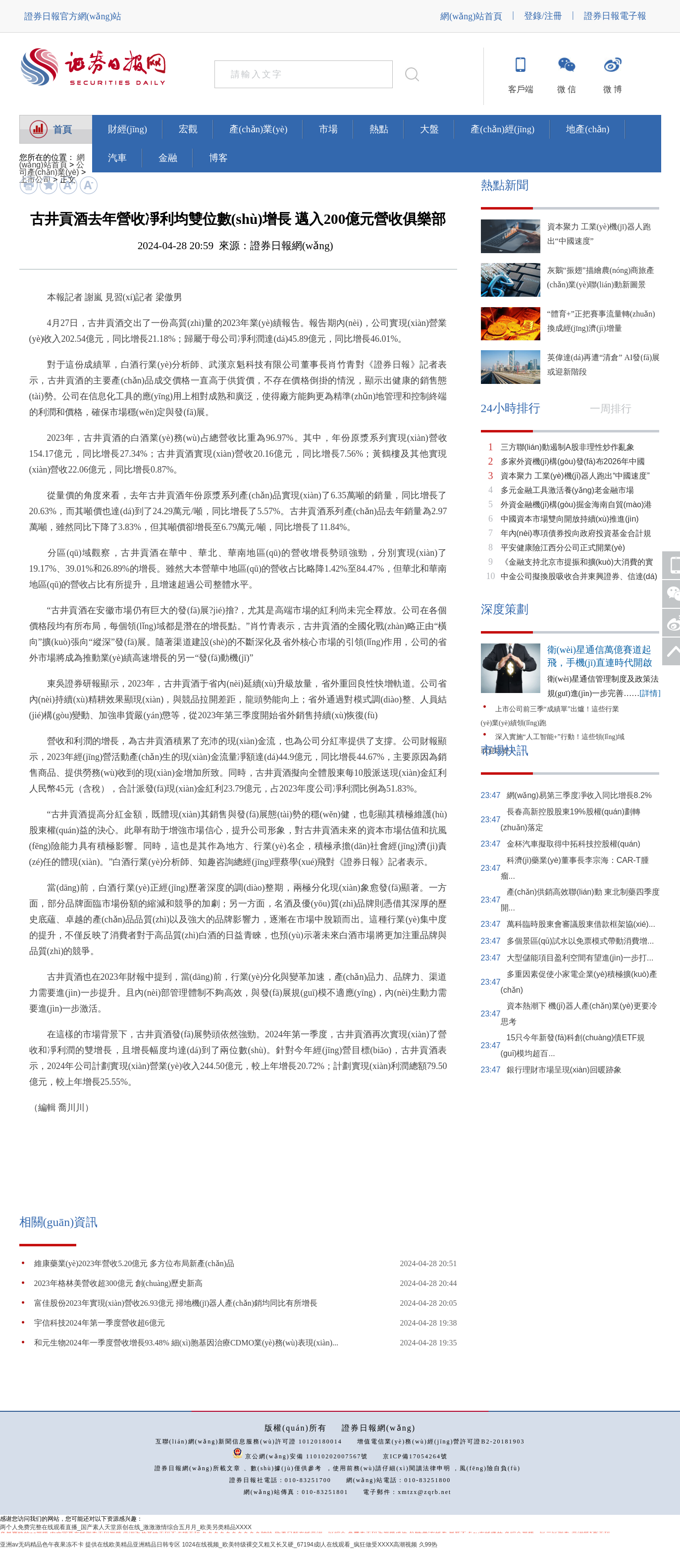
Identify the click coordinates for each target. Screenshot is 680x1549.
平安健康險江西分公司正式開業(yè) (563, 547)
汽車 (117, 158)
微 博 (612, 89)
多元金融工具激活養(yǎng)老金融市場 (567, 490)
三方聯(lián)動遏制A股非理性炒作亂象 (567, 447)
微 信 (566, 89)
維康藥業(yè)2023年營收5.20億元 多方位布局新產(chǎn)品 (134, 1263)
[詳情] (650, 693)
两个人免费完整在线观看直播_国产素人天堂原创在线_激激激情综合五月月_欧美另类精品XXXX (126, 1527)
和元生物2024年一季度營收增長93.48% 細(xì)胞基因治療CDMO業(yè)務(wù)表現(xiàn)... (186, 1342)
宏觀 (188, 129)
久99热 (428, 1544)
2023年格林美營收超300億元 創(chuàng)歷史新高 (118, 1283)
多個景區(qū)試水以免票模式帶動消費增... (580, 941)
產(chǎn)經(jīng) (502, 129)
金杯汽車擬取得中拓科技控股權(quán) (573, 844)
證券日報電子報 (615, 16)
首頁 (62, 129)
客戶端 (520, 89)
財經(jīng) (127, 129)
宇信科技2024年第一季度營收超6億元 (99, 1323)
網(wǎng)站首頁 (471, 16)
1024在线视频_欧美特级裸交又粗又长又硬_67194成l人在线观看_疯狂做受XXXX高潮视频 (299, 1544)
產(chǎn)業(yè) (258, 129)
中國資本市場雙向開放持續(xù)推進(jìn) (570, 519)
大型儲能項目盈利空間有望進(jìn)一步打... (580, 958)
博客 (218, 158)
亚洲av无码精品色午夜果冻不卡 (42, 1544)
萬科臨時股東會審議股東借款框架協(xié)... (581, 924)
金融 (167, 158)
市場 (328, 129)
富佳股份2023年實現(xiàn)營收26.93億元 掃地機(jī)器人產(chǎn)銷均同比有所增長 (176, 1303)
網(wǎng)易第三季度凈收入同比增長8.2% (579, 795)
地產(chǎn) (587, 129)
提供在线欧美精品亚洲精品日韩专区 (132, 1544)
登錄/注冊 (543, 16)
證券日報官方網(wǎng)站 (73, 16)
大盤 (429, 129)
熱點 (378, 129)
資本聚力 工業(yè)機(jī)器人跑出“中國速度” (575, 476)
